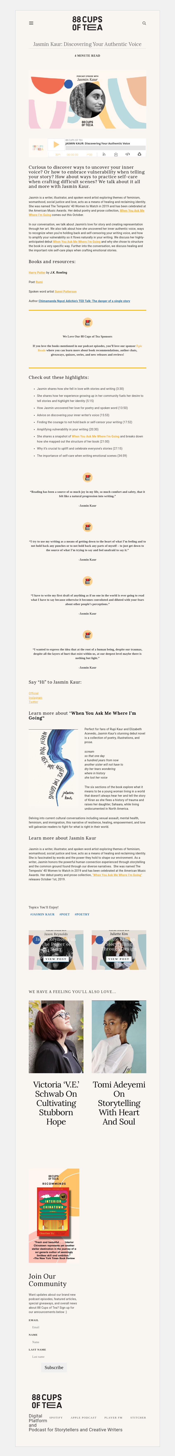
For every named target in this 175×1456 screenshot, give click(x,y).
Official (33, 693)
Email (34, 1320)
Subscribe (54, 1367)
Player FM (114, 1417)
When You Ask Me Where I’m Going (95, 436)
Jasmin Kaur (43, 914)
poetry (83, 914)
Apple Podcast (84, 1417)
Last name (37, 1349)
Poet (65, 914)
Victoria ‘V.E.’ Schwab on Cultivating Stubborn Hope (56, 1103)
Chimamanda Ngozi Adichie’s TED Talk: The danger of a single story (84, 301)
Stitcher (138, 1417)
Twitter (33, 702)
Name (33, 1334)
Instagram (35, 697)
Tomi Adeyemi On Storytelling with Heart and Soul (119, 1103)
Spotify (56, 1417)
